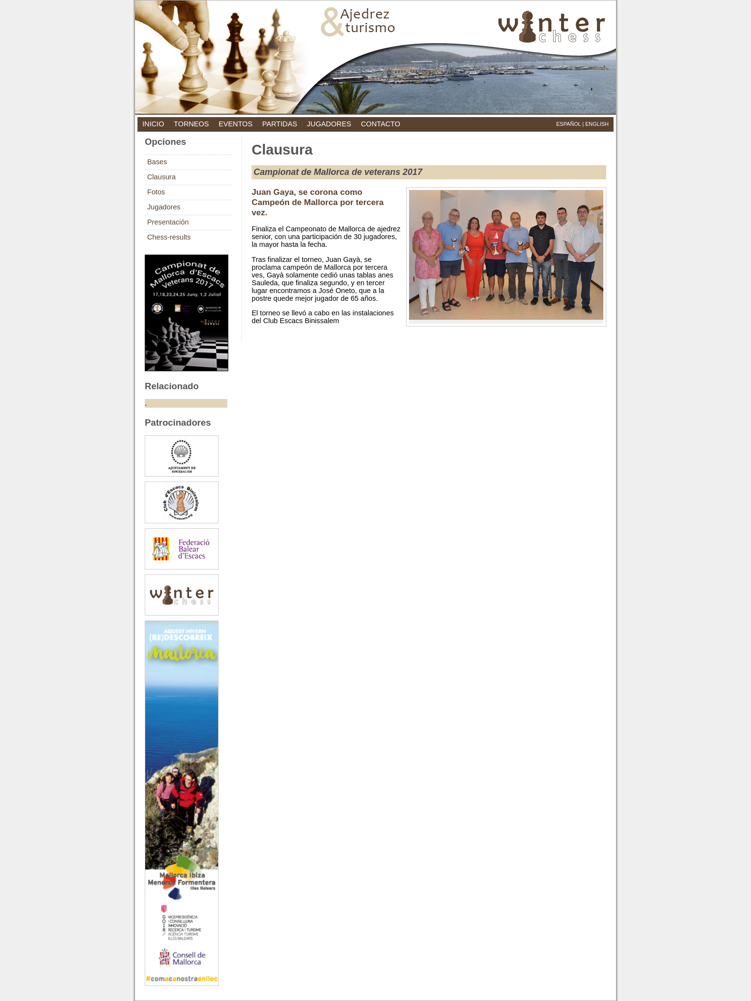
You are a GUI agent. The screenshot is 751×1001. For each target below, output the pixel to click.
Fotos (156, 192)
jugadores (329, 124)
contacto (380, 124)
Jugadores (163, 207)
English (597, 124)
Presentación (168, 222)
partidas (279, 124)
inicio (153, 124)
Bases (157, 162)
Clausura (161, 177)
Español (568, 124)
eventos (236, 124)
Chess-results (169, 237)
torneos (191, 124)
